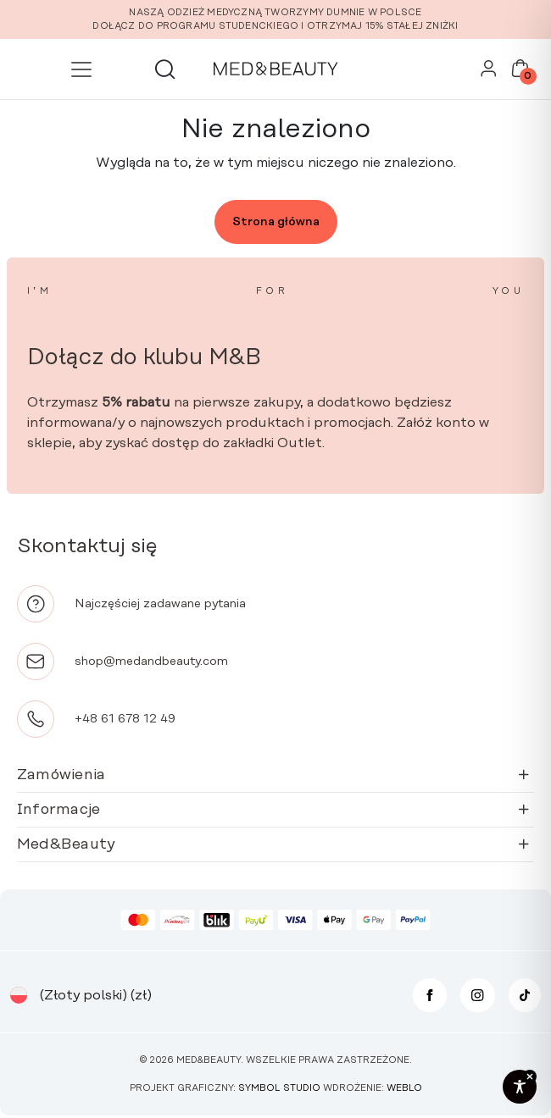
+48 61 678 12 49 (125, 719)
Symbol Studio (279, 1088)
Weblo (404, 1088)
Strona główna (276, 222)
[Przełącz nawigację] (81, 69)
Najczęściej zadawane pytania (160, 604)
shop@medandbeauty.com (151, 661)
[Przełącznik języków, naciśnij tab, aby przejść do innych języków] (18, 995)
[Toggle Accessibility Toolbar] (519, 1086)
